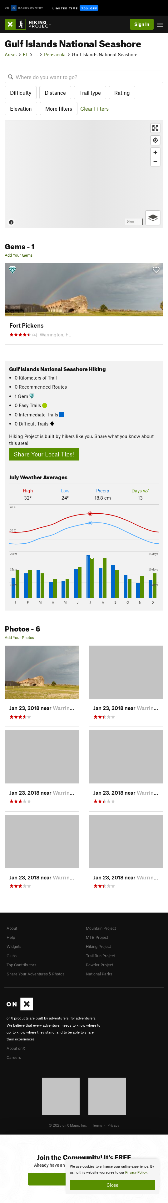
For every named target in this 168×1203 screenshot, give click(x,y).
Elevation (21, 108)
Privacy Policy (136, 1172)
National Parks (99, 973)
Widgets (14, 946)
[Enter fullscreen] (155, 128)
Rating (122, 92)
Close (112, 1185)
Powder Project (99, 964)
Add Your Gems (18, 255)
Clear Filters (94, 108)
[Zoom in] (155, 152)
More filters (58, 108)
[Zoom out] (155, 161)
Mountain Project (101, 928)
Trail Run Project (100, 955)
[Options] (153, 218)
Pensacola (55, 54)
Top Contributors (21, 964)
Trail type (90, 92)
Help (11, 937)
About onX (16, 1048)
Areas (11, 54)
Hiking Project (98, 946)
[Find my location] (155, 140)
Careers (14, 1057)
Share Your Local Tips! (44, 454)
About (12, 928)
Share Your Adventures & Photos (35, 973)
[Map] (84, 174)
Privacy (113, 1125)
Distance (55, 92)
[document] (112, 1177)
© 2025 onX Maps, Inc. (68, 1125)
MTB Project (97, 937)
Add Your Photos (19, 637)
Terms (97, 1125)
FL (25, 54)
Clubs (12, 955)
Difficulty (20, 92)
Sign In (141, 24)
